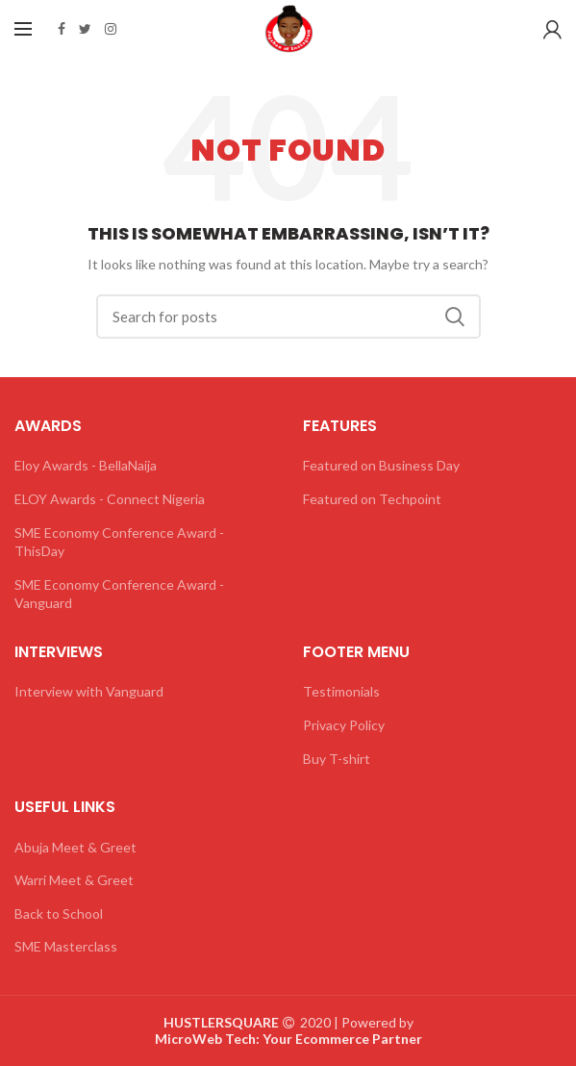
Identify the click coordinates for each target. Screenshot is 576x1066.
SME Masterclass (65, 946)
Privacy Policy (344, 725)
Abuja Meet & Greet (75, 847)
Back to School (58, 913)
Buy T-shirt (336, 758)
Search (455, 316)
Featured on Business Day (381, 465)
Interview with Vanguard (88, 691)
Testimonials (341, 691)
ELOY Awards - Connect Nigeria (109, 499)
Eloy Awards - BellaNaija (85, 465)
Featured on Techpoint (372, 499)
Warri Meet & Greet (74, 880)
